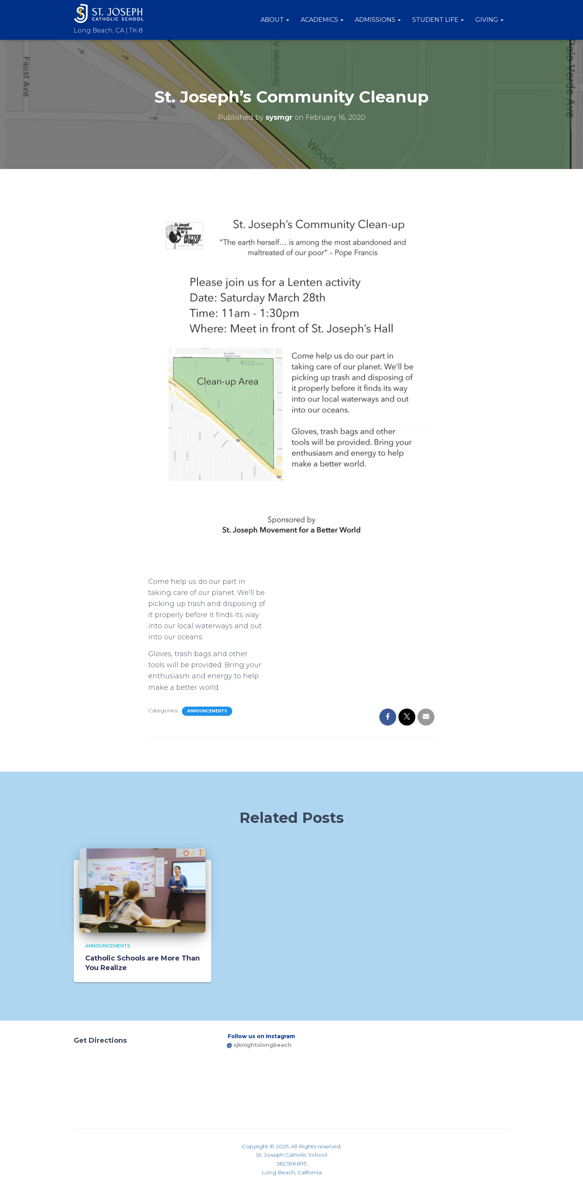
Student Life (438, 19)
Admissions (378, 19)
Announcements (207, 711)
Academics (322, 19)
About (275, 19)
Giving (489, 19)
